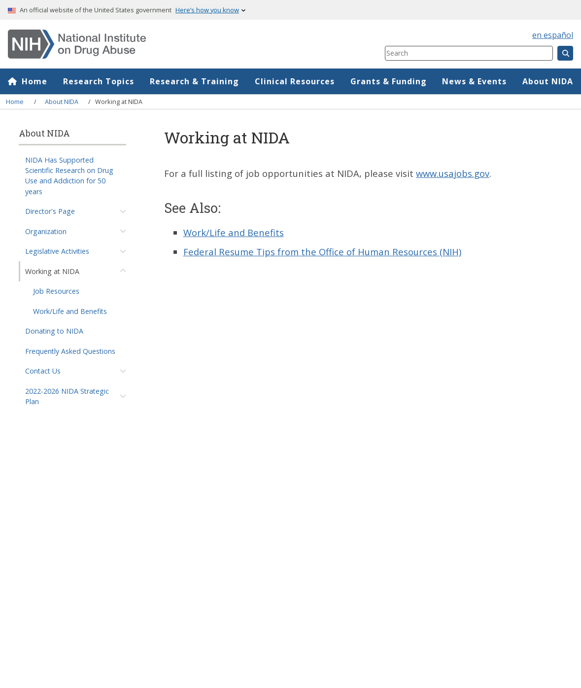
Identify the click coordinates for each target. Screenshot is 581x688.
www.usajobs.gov (452, 173)
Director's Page (50, 211)
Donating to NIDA (54, 331)
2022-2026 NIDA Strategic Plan (67, 396)
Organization (46, 231)
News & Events (474, 81)
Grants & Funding (388, 81)
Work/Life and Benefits (70, 311)
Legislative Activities (57, 251)
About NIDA (547, 81)
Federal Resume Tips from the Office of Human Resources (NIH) (322, 251)
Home (34, 81)
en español (552, 35)
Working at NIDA (52, 271)
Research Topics (98, 81)
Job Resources (56, 291)
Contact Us (43, 371)
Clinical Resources (295, 81)
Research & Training (194, 81)
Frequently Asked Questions (70, 351)
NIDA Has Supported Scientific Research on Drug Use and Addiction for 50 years (69, 175)
